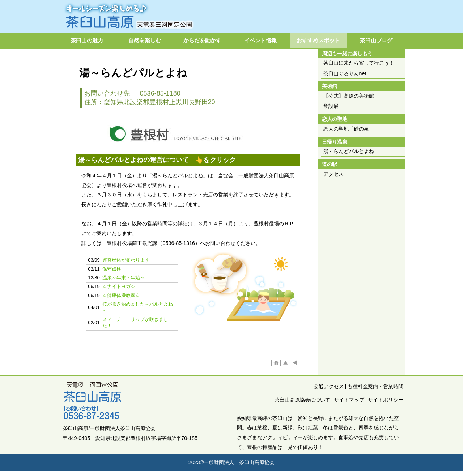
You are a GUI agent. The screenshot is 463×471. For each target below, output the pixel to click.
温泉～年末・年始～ (123, 277)
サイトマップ (349, 399)
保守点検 (111, 269)
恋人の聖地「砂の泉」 (348, 129)
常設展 (331, 106)
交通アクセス (329, 386)
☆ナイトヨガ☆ (118, 286)
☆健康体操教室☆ (121, 295)
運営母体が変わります (125, 260)
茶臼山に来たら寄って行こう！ (358, 63)
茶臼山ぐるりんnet (344, 73)
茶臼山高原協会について (302, 399)
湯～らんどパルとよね (348, 151)
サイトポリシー (385, 399)
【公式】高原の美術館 (348, 96)
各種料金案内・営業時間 (375, 386)
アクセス (333, 174)
